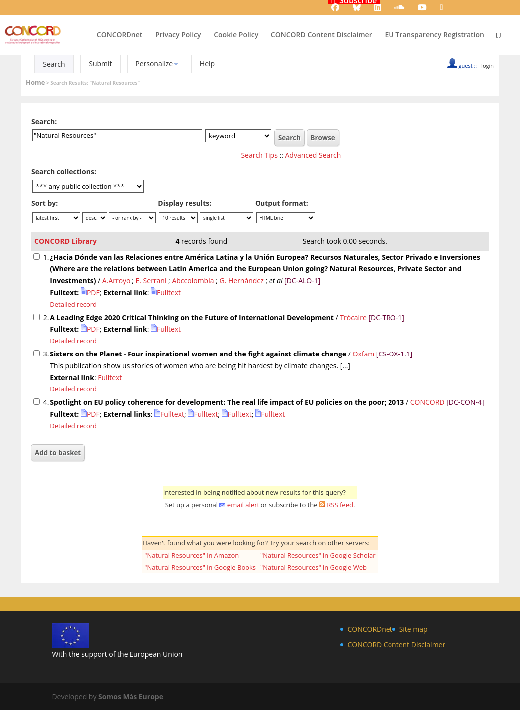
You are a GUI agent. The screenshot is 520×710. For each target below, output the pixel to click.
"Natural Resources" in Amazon (191, 555)
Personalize (154, 63)
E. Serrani (151, 280)
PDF (90, 292)
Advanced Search (313, 155)
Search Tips (259, 155)
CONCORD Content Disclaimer (321, 35)
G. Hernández (241, 280)
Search (54, 64)
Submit (100, 63)
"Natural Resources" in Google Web (313, 567)
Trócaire (353, 317)
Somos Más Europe (130, 696)
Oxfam (364, 353)
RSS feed (340, 504)
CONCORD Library (65, 241)
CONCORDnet (119, 35)
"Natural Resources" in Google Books (200, 567)
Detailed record (73, 304)
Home (35, 82)
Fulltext (166, 292)
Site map (413, 629)
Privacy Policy (178, 35)
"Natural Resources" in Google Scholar (318, 555)
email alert (243, 504)
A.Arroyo (116, 280)
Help (207, 63)
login (487, 65)
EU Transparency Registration (434, 35)
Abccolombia (193, 280)
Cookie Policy (236, 35)
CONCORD (427, 402)
